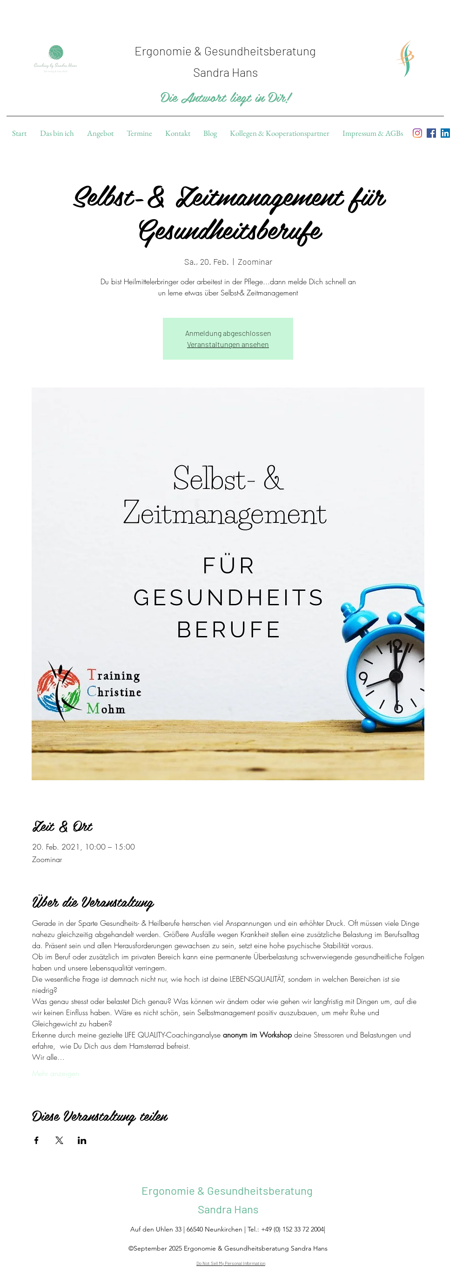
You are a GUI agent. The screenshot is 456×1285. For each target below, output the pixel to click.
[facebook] (431, 133)
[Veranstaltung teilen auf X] (59, 1140)
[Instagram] (417, 133)
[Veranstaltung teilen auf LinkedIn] (82, 1140)
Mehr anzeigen (55, 1073)
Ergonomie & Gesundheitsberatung (228, 1190)
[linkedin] (445, 133)
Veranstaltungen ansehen (228, 344)
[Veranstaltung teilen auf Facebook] (36, 1140)
